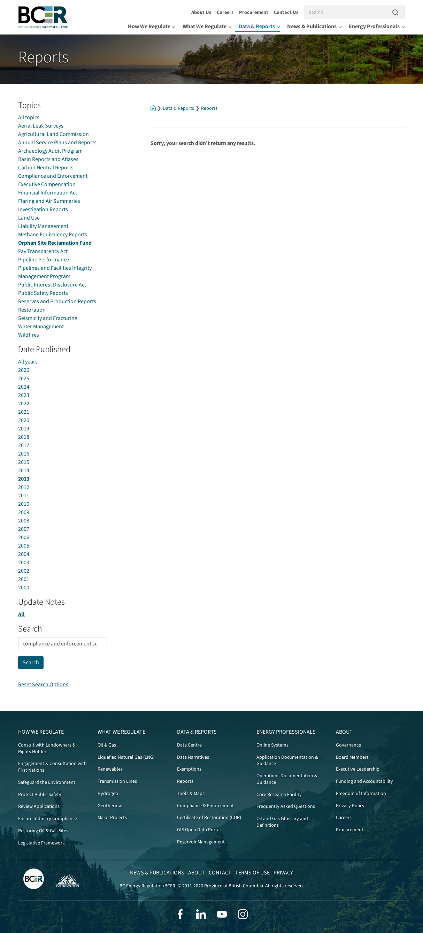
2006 (23, 537)
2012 (23, 487)
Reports (209, 108)
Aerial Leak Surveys (40, 126)
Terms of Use (252, 873)
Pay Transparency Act (43, 251)
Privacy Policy (350, 805)
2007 (23, 529)
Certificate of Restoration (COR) (209, 817)
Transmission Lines (117, 781)
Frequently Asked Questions (285, 806)
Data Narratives (193, 757)
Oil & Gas (107, 745)
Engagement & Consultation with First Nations (52, 767)
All (21, 614)
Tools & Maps (191, 793)
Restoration (32, 310)
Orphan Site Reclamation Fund (55, 243)
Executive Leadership (357, 769)
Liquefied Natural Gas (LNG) (126, 757)
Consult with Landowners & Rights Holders (47, 748)
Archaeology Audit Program (50, 151)
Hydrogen (108, 793)
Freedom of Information (361, 793)
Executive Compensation (47, 184)
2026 (23, 370)
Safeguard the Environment (46, 782)
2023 (23, 395)
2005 (23, 546)
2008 (23, 521)
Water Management (41, 326)
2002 (23, 571)
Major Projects (112, 817)
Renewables (110, 769)
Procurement (253, 12)
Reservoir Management (201, 842)
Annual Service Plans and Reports (57, 142)
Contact (220, 873)
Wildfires (28, 335)
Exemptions (189, 769)
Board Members (352, 757)
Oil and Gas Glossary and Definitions (282, 822)
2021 (23, 412)
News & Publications (314, 26)
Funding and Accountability (364, 781)
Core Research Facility (279, 794)
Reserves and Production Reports (57, 301)
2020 (23, 420)
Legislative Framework (41, 843)
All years (28, 362)
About (344, 732)
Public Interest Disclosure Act (52, 285)
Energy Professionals (377, 26)
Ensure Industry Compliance (47, 818)
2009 (23, 512)
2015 (23, 462)
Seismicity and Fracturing (47, 318)
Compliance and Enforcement (52, 176)
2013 (23, 479)
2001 (23, 579)
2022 (23, 403)
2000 (23, 587)
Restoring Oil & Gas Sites (43, 830)
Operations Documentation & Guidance (286, 779)
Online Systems (272, 745)
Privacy (283, 873)
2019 (23, 429)
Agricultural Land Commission (53, 134)
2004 (23, 554)
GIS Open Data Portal (199, 829)
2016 (23, 454)
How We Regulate (152, 26)
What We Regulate (207, 26)
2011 (23, 495)
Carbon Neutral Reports (46, 167)
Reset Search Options (43, 684)
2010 (23, 504)
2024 (23, 387)
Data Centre (189, 745)
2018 (23, 437)
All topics (28, 117)
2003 (23, 562)
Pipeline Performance (43, 259)
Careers (225, 12)
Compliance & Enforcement (205, 805)
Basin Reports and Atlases (48, 159)
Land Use (29, 218)
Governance (348, 745)
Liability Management (43, 226)
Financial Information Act (47, 193)
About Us (201, 12)
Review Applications (39, 806)
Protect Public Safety (39, 794)
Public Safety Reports (43, 293)
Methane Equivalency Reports (52, 234)
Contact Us (286, 12)
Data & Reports (259, 26)
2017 (23, 445)
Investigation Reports (43, 209)
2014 (23, 470)
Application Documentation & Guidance (287, 760)
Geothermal (110, 805)
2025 (23, 378)
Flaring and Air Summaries (49, 201)
